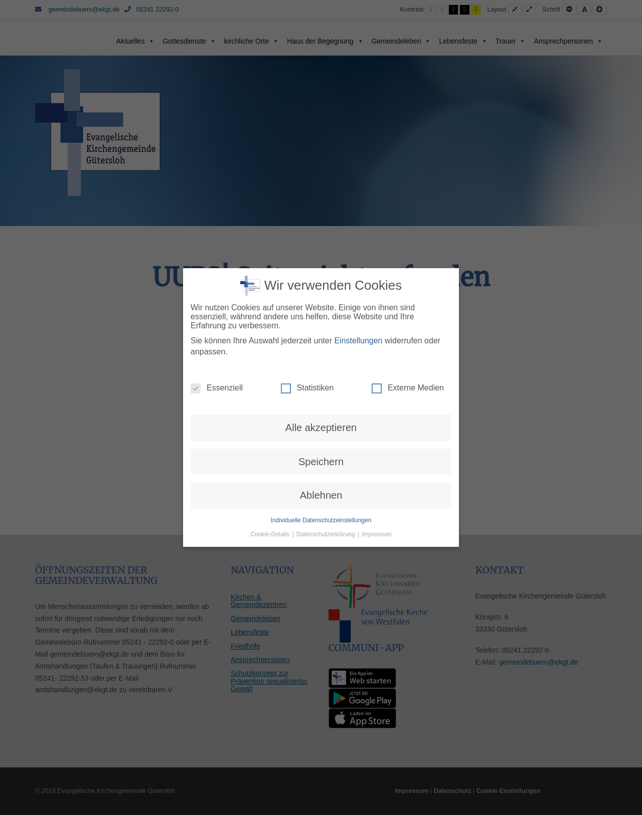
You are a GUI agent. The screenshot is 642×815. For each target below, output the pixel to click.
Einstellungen (358, 340)
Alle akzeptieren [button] (321, 427)
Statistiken (307, 387)
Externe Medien (408, 387)
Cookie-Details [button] (270, 534)
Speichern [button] (321, 461)
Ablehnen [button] (321, 495)
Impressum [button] (377, 534)
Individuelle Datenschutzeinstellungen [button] (321, 520)
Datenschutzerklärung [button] (326, 534)
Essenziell (217, 387)
